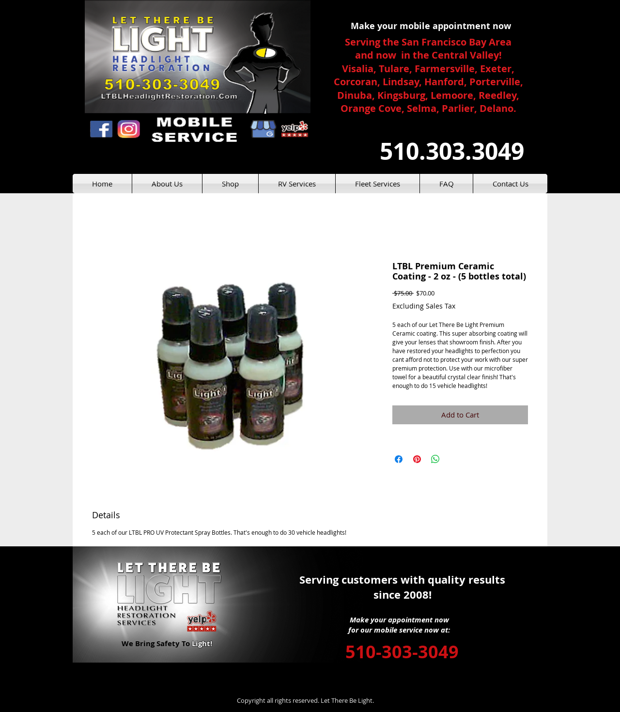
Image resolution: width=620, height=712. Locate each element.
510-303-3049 (402, 652)
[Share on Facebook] (398, 459)
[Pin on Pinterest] (417, 459)
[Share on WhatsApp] (435, 459)
